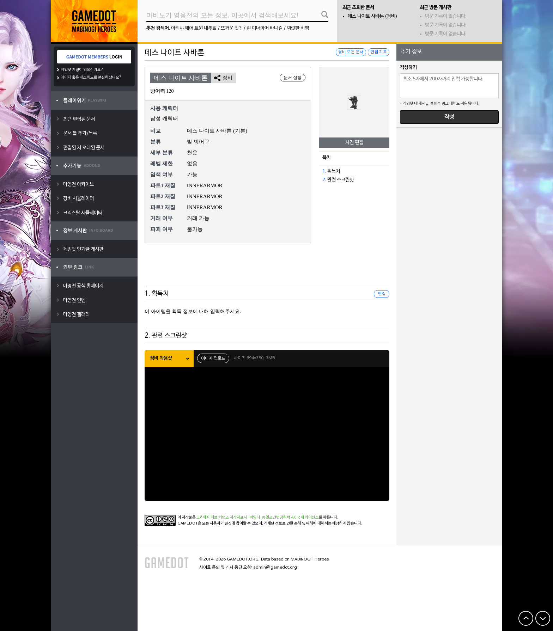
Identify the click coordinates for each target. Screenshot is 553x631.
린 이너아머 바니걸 (264, 28)
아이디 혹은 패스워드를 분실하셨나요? (91, 77)
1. (324, 171)
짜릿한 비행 (298, 28)
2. (324, 180)
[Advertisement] (267, 270)
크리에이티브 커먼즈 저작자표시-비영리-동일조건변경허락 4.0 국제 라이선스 (257, 517)
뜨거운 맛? (231, 28)
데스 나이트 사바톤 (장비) (372, 16)
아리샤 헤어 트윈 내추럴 (194, 28)
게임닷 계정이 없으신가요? (82, 70)
